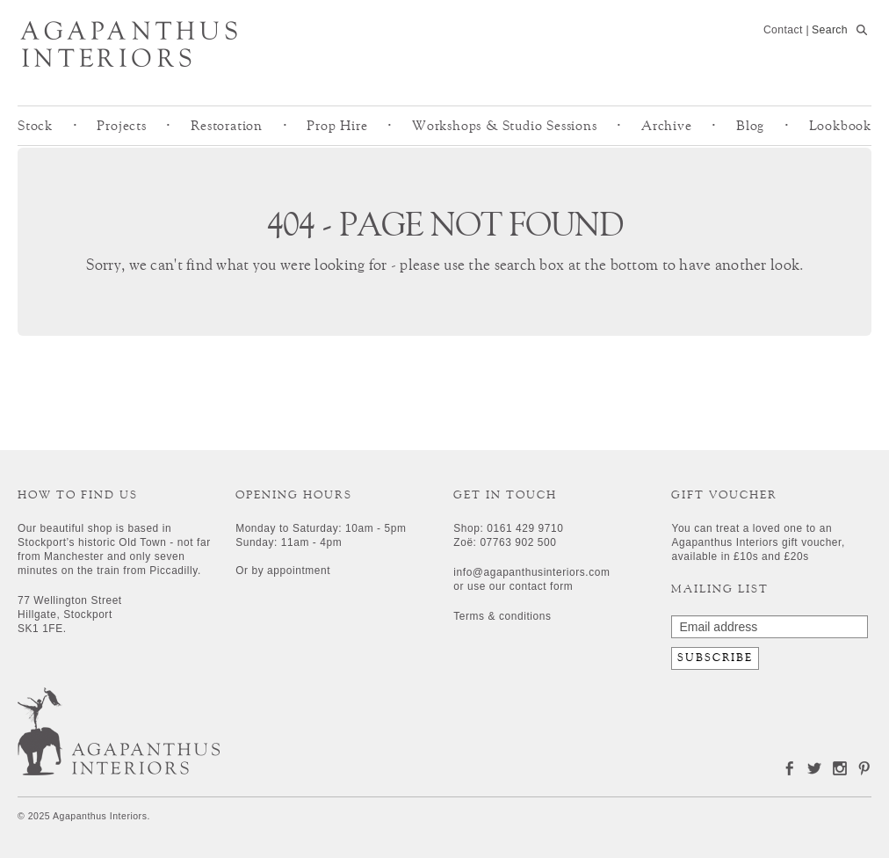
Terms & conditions (502, 616)
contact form (542, 586)
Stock (35, 126)
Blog (750, 126)
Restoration (227, 126)
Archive (666, 126)
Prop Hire (337, 126)
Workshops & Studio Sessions (504, 126)
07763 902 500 (518, 542)
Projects (121, 126)
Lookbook (840, 126)
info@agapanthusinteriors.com (531, 572)
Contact (783, 30)
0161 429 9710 (525, 528)
